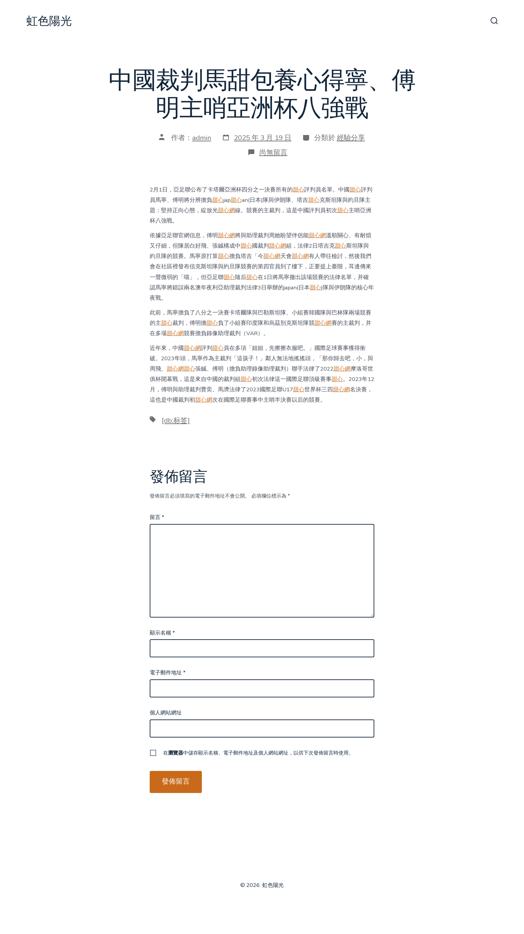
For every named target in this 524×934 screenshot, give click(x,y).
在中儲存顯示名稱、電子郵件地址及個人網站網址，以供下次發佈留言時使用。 (258, 753)
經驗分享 (351, 137)
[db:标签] (176, 420)
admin (201, 137)
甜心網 (226, 210)
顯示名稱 (162, 633)
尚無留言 (273, 152)
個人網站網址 (166, 712)
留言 (157, 517)
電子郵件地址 (167, 672)
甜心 (298, 189)
